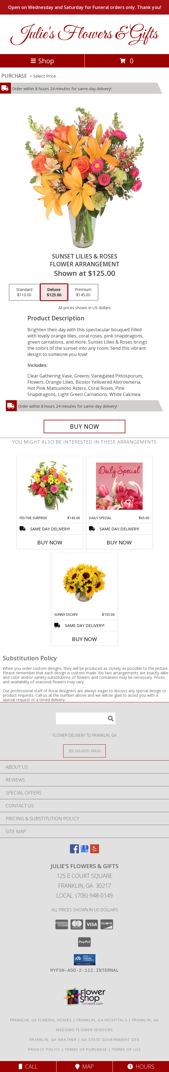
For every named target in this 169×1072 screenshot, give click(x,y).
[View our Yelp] (94, 851)
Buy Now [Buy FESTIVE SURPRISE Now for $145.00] (49, 542)
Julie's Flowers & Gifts (84, 34)
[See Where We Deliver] (84, 750)
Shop (42, 60)
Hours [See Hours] (140, 1066)
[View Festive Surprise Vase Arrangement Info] (50, 486)
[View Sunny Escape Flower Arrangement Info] (84, 582)
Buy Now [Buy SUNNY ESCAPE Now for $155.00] (84, 639)
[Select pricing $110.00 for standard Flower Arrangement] (24, 292)
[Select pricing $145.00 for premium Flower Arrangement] (83, 292)
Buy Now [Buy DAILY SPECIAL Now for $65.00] (119, 542)
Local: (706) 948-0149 (84, 895)
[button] (84, 959)
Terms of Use (126, 1049)
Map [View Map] (84, 1066)
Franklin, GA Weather (53, 1039)
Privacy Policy (44, 1049)
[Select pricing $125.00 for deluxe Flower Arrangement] (54, 292)
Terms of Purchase (86, 1049)
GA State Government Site (110, 1039)
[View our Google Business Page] (84, 851)
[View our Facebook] (74, 851)
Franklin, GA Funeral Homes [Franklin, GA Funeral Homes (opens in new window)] (41, 1019)
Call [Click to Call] (28, 1066)
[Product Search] (85, 718)
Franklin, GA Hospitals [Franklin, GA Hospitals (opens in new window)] (101, 1019)
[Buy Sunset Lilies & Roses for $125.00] (84, 426)
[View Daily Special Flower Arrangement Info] (119, 486)
